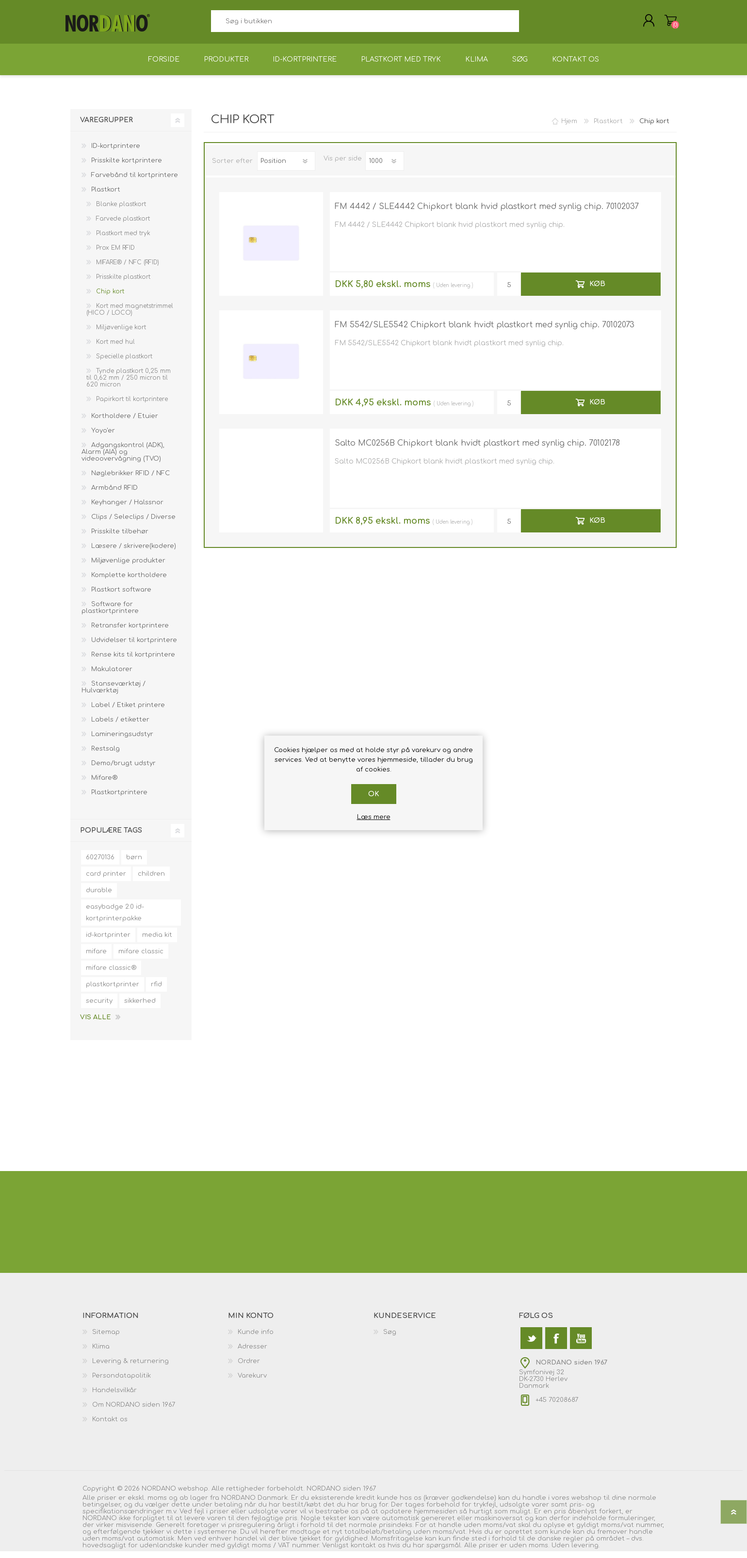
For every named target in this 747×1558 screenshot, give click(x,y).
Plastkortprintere (119, 799)
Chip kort (110, 298)
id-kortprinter (108, 941)
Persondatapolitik (121, 1382)
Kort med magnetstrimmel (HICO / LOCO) (129, 316)
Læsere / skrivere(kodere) (133, 552)
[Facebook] (556, 1345)
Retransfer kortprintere (130, 632)
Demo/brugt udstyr (123, 770)
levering (460, 292)
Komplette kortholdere (129, 581)
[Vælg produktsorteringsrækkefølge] (286, 167)
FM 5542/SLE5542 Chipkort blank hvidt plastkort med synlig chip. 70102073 (484, 331)
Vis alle (95, 1024)
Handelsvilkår (114, 1397)
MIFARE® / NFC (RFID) (127, 269)
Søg (530, 24)
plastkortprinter (112, 991)
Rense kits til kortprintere (133, 661)
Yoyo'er (103, 437)
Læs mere (373, 817)
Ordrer (249, 1368)
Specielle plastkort (124, 363)
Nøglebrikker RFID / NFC (130, 480)
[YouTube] (581, 1345)
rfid (156, 991)
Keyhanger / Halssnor (127, 509)
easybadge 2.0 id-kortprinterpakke (115, 919)
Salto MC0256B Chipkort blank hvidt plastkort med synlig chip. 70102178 (477, 450)
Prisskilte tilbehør (119, 538)
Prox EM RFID (115, 254)
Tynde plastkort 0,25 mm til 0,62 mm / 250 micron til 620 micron (128, 384)
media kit (157, 941)
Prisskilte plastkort (123, 283)
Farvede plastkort (123, 225)
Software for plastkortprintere (110, 614)
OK (373, 794)
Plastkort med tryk (123, 240)
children (151, 880)
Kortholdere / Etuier (124, 422)
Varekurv (666, 23)
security (99, 1007)
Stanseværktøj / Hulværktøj (113, 694)
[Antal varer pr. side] (384, 167)
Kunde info (256, 1338)
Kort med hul (115, 348)
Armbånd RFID (114, 494)
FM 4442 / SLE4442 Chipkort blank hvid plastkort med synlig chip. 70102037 (487, 213)
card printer (106, 880)
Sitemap (106, 1338)
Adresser (252, 1353)
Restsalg (105, 755)
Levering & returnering (130, 1368)
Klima (101, 1353)
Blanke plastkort (121, 211)
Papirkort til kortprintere (132, 405)
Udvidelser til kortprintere (134, 646)
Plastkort (105, 196)
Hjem (569, 128)
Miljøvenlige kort (121, 334)
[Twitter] (531, 1345)
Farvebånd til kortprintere (134, 181)
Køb (598, 290)
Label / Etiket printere (128, 711)
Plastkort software (121, 596)
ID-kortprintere (115, 152)
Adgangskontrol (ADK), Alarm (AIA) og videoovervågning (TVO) (122, 459)
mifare (96, 958)
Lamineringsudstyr (122, 741)
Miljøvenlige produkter (128, 567)
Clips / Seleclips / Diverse (133, 523)
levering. (585, 1552)
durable (99, 897)
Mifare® (104, 784)
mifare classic (140, 958)
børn (134, 864)
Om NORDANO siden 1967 (133, 1411)
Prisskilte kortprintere (126, 167)
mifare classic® (111, 974)
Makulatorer (111, 676)
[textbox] (365, 24)
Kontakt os (110, 1426)
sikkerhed (140, 1007)
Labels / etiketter (120, 726)
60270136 (100, 864)
